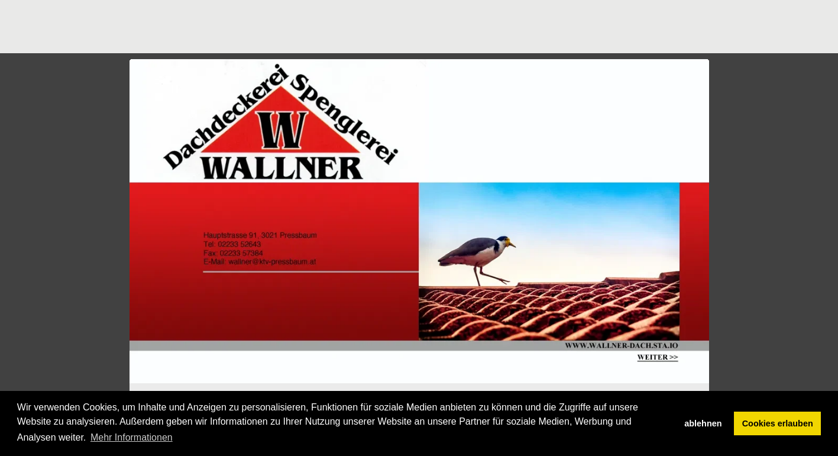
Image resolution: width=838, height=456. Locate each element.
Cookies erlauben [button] (777, 423)
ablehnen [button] (702, 423)
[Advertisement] (345, 26)
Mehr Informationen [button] (131, 437)
